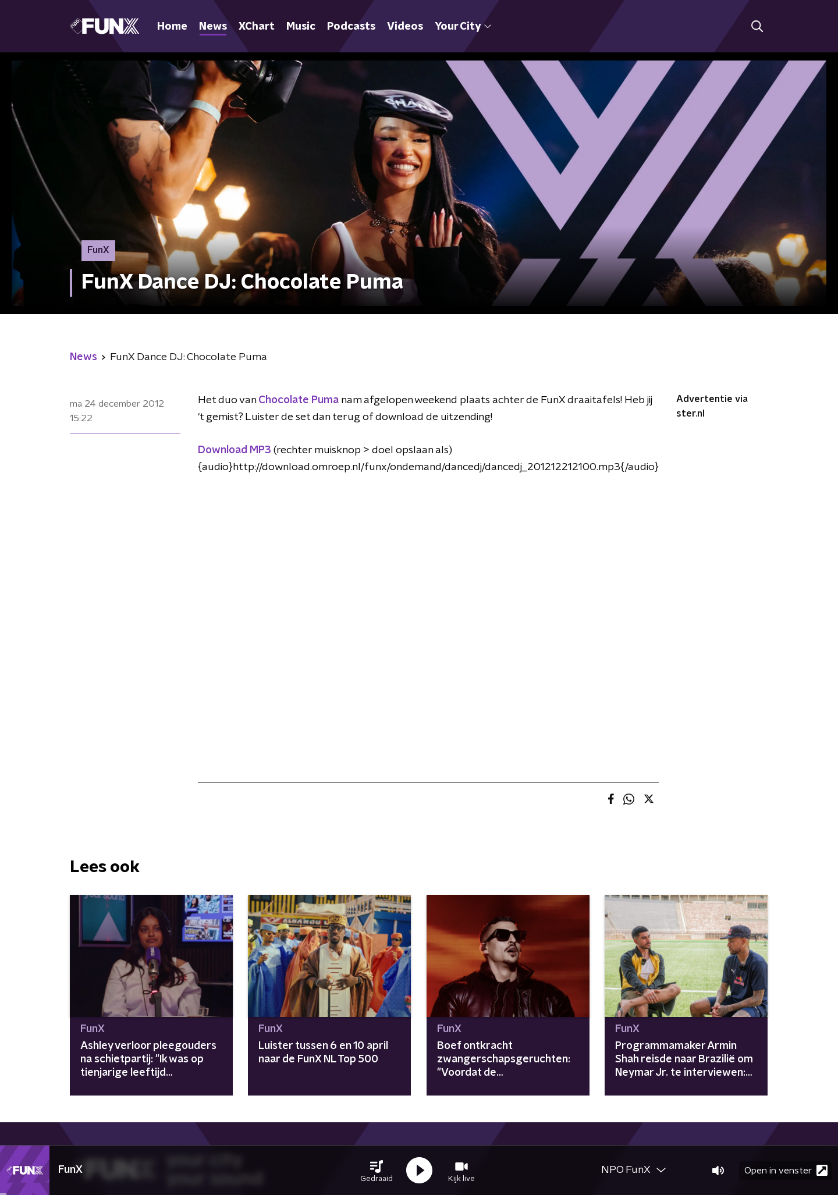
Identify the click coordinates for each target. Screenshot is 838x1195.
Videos (405, 27)
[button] (376, 1170)
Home (172, 27)
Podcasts (351, 27)
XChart (257, 27)
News (213, 27)
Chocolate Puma (298, 400)
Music (300, 27)
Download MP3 (234, 450)
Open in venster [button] (786, 1170)
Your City (463, 27)
